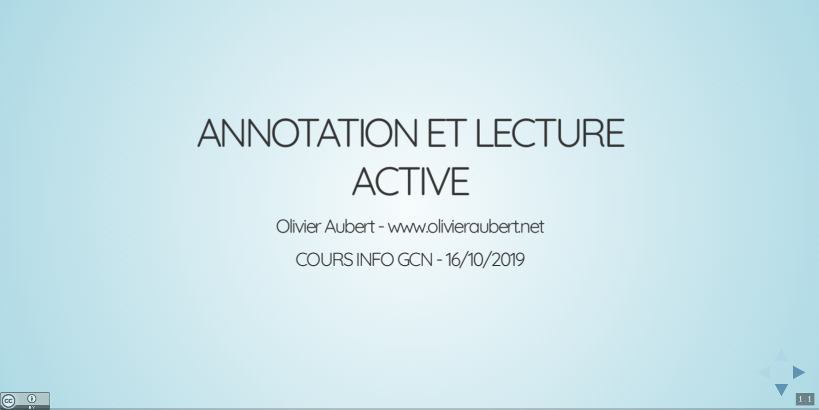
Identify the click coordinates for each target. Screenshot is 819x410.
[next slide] (802, 372)
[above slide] (781, 351)
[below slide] (781, 393)
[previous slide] (760, 372)
